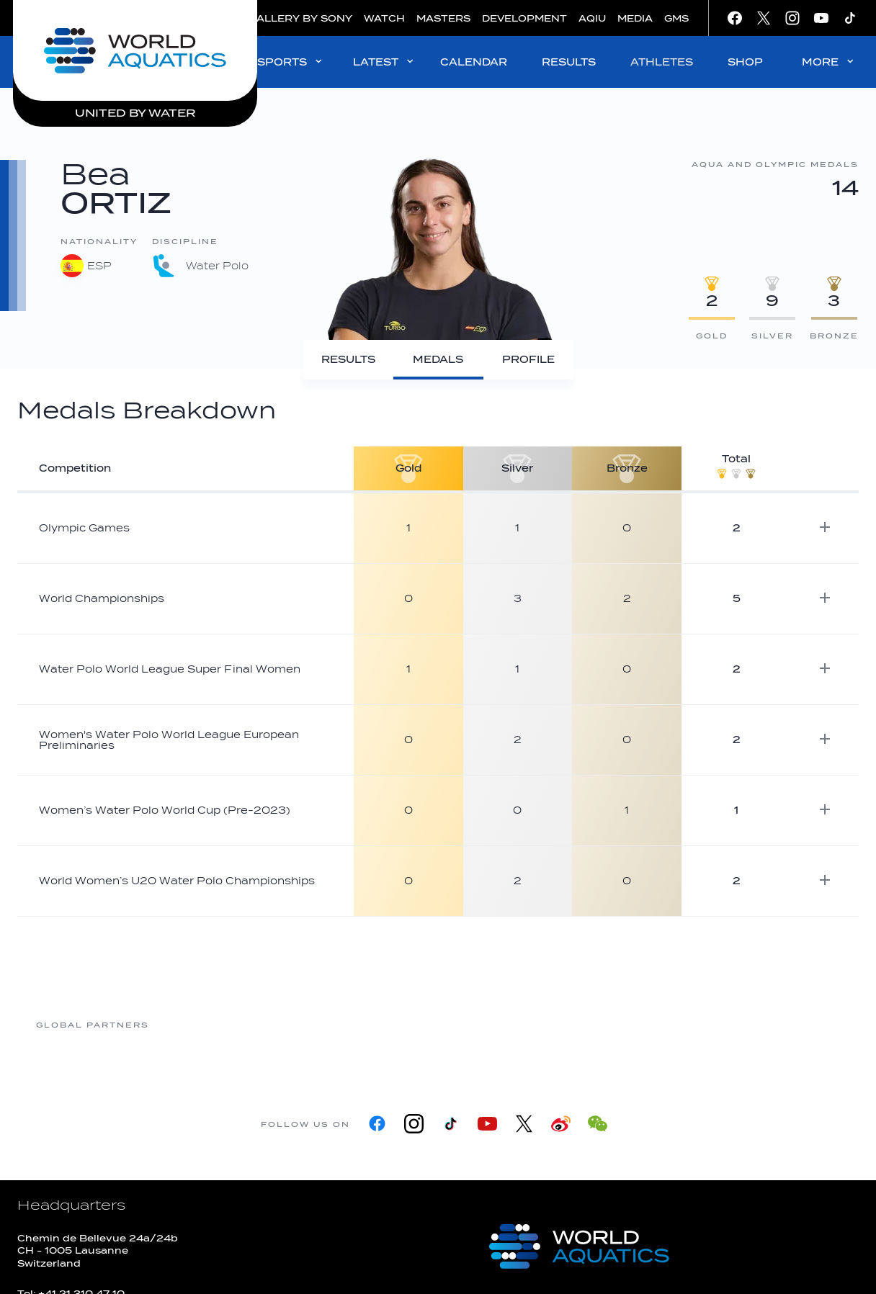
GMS (676, 18)
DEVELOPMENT (524, 18)
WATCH (384, 18)
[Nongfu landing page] (437, 1024)
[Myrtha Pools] (322, 1024)
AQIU (592, 18)
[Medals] (438, 359)
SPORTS (290, 61)
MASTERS (443, 18)
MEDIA (635, 18)
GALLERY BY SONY (300, 18)
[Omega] (552, 1024)
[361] (206, 1024)
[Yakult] (783, 1024)
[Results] (348, 359)
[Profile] (528, 359)
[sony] (667, 1024)
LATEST (384, 61)
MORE (829, 61)
